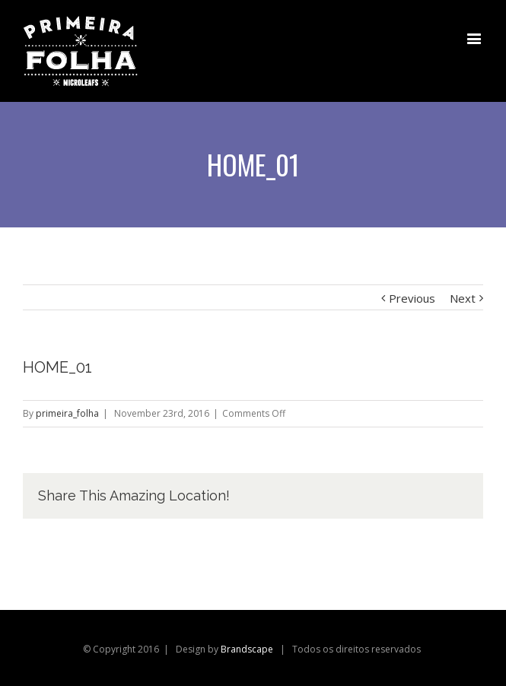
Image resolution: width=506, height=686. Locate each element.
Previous (412, 298)
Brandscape (247, 649)
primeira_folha (67, 413)
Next (463, 298)
